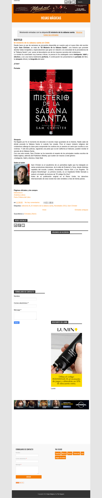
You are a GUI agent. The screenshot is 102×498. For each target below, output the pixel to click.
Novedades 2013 (60, 206)
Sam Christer (72, 206)
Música (64, 453)
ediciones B (26, 206)
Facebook (69, 2)
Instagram (66, 2)
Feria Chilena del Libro (22, 197)
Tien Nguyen (60, 494)
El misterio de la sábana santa (42, 206)
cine (82, 453)
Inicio (44, 210)
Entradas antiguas (81, 210)
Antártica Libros (19, 195)
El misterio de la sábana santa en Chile (32, 43)
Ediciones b (18, 193)
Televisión (76, 453)
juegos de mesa (60, 457)
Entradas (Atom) (30, 214)
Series (70, 453)
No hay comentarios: (32, 202)
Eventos (57, 453)
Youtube (73, 2)
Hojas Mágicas (51, 17)
